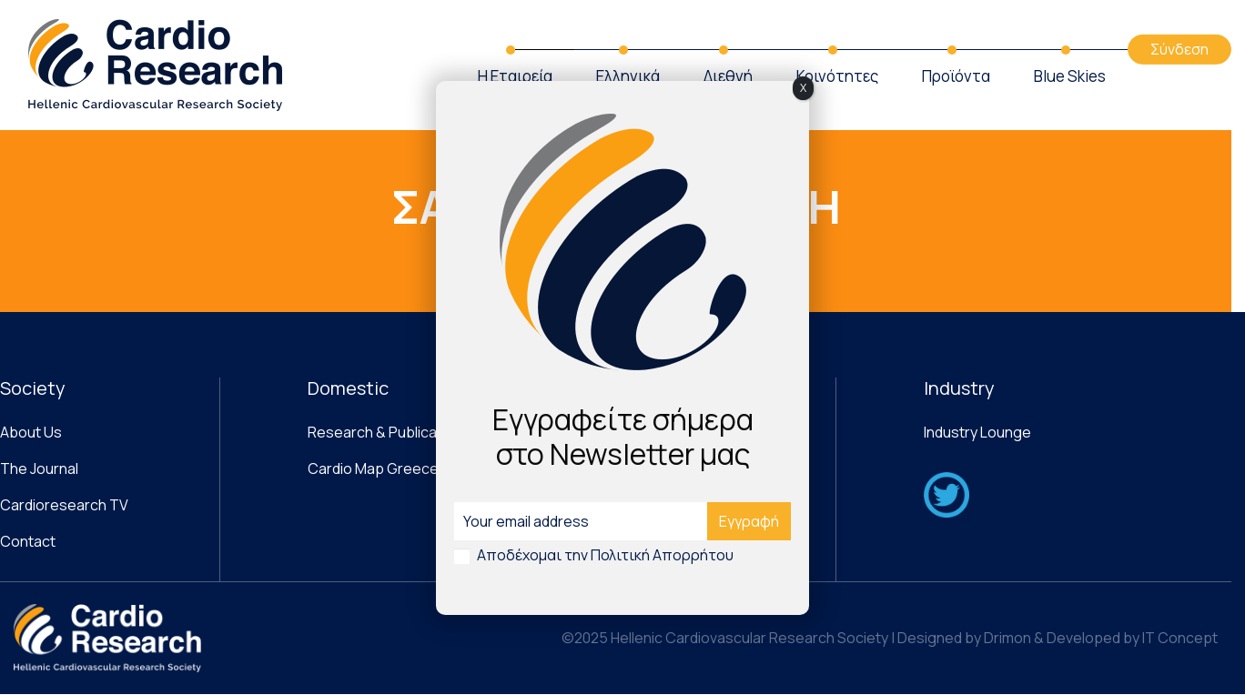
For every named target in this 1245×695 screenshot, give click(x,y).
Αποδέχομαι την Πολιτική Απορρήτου (605, 555)
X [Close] (803, 88)
